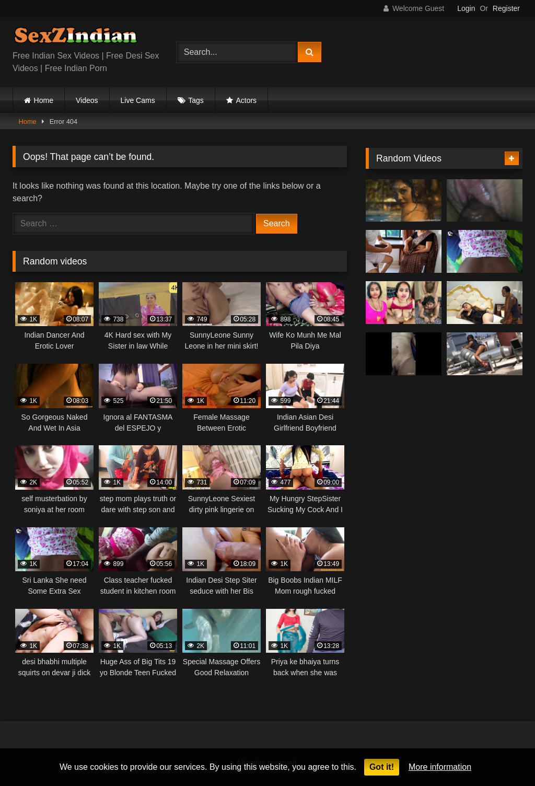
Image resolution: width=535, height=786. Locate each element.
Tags (196, 100)
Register (506, 8)
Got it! (381, 766)
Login (466, 8)
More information (440, 766)
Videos (87, 100)
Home (43, 100)
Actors (246, 100)
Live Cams (138, 100)
